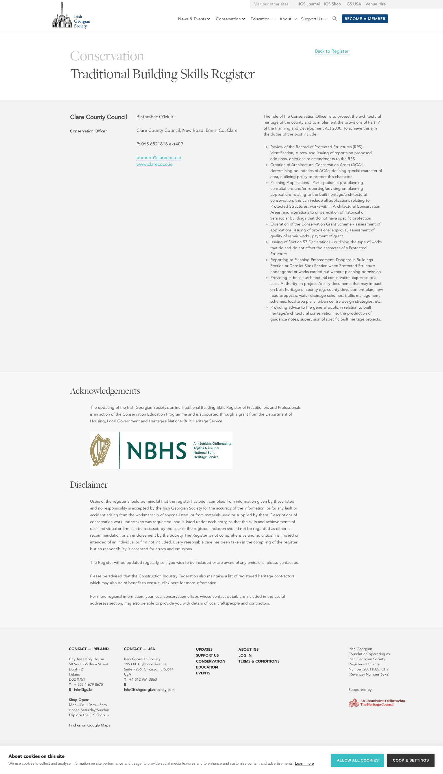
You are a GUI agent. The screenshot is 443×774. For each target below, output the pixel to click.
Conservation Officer (88, 131)
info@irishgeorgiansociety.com (149, 689)
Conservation (210, 661)
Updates (204, 649)
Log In (245, 655)
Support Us (207, 655)
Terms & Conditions (258, 661)
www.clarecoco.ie (154, 164)
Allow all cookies (358, 760)
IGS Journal (309, 4)
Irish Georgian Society (71, 15)
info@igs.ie (83, 689)
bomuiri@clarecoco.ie (158, 157)
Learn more (304, 763)
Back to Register (332, 51)
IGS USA (353, 4)
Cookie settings (411, 760)
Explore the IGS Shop (87, 715)
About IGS (248, 649)
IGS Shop (332, 4)
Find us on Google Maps (89, 725)
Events (203, 673)
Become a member (365, 19)
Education (207, 667)
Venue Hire (376, 4)
